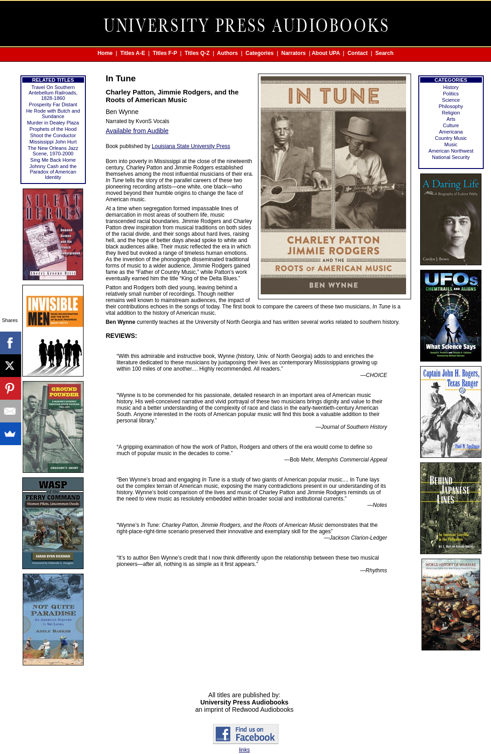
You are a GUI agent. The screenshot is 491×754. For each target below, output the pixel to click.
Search (384, 53)
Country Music (451, 138)
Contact (357, 53)
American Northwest (450, 151)
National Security (451, 157)
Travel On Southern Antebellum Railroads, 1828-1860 (53, 92)
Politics (451, 93)
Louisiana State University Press (191, 146)
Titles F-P (165, 53)
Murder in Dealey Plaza (53, 122)
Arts (451, 119)
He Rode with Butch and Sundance (53, 113)
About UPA (326, 53)
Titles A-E (132, 53)
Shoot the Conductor (53, 135)
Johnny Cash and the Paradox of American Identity (53, 172)
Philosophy (451, 106)
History (451, 87)
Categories (260, 53)
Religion (451, 112)
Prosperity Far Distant (53, 104)
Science (451, 100)
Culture (451, 125)
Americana (451, 131)
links (244, 750)
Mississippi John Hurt (53, 141)
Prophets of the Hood (53, 129)
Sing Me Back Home (53, 160)
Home (105, 53)
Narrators (293, 53)
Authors (227, 53)
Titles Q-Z (196, 53)
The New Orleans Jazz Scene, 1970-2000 (53, 150)
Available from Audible (137, 130)
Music (450, 144)
